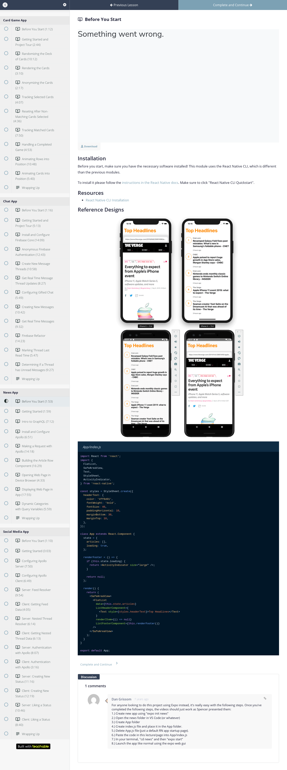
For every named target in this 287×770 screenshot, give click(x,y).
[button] (100, 663)
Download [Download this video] (89, 146)
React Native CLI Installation (107, 200)
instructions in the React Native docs (150, 182)
